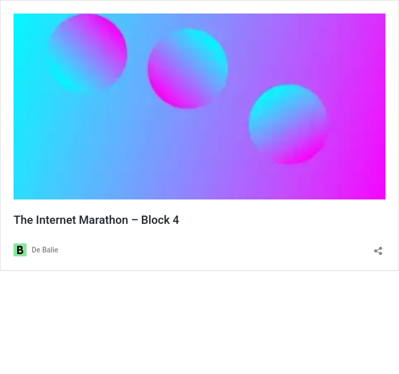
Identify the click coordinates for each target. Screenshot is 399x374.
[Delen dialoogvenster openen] (378, 247)
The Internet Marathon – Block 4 (96, 219)
